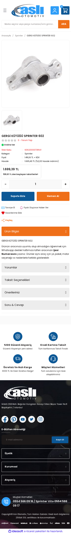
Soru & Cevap (14, 305)
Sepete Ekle (18, 196)
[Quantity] (35, 184)
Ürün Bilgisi (12, 231)
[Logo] (29, 10)
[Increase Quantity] (65, 184)
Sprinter (29, 153)
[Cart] (65, 10)
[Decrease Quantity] (5, 184)
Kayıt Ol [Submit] (60, 439)
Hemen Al (53, 196)
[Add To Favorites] (35, 213)
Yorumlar (11, 267)
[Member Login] (55, 10)
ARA (63, 24)
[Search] (35, 24)
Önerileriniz (12, 292)
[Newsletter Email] (35, 440)
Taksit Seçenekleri (17, 280)
